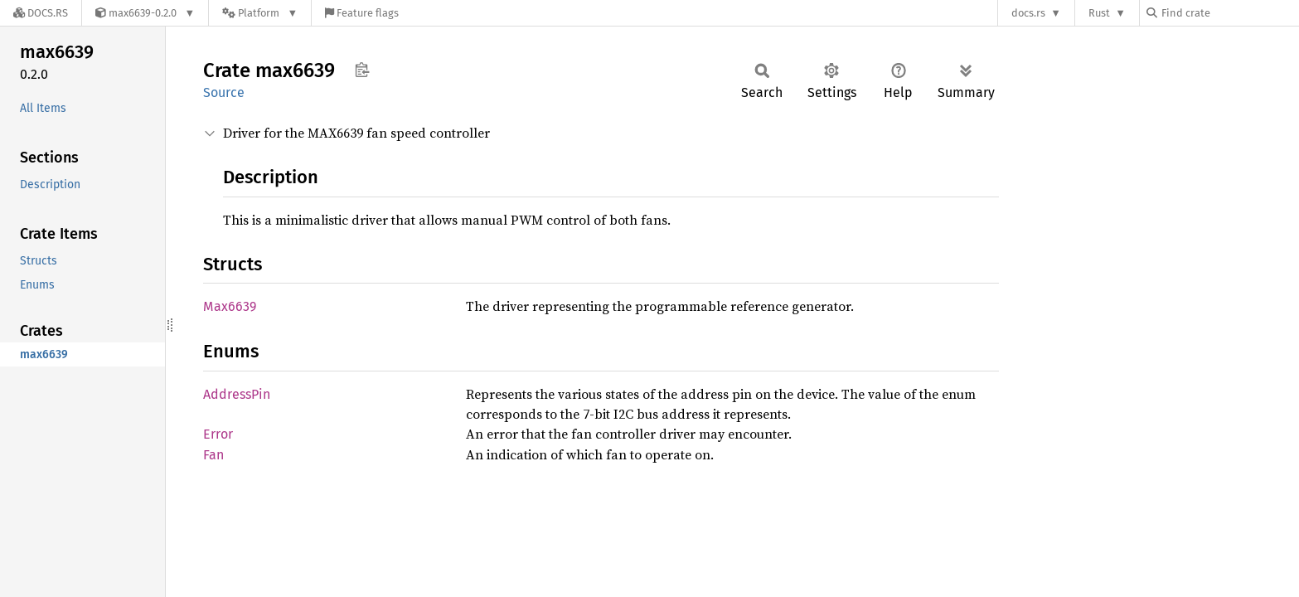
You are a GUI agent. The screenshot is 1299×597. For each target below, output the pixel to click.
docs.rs (1028, 13)
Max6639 (229, 306)
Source (224, 92)
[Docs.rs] (40, 13)
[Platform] (260, 13)
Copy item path (362, 70)
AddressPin (236, 394)
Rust (1099, 13)
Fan (213, 455)
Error (218, 434)
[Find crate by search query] (1229, 13)
